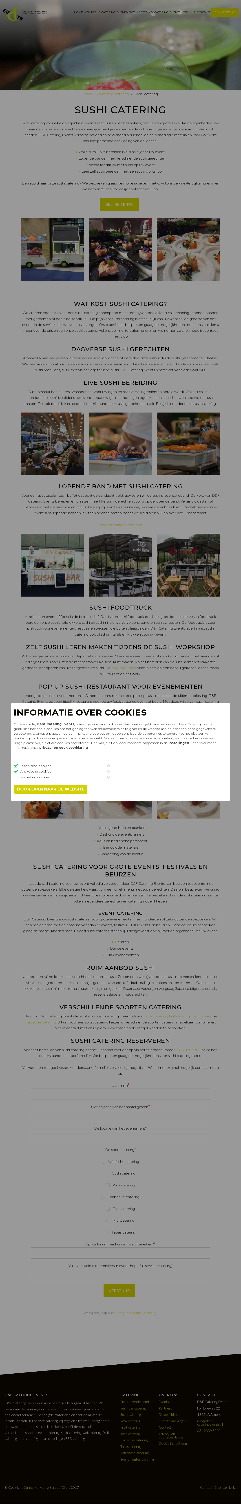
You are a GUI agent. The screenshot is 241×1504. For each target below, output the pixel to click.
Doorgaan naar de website (67, 789)
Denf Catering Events (71, 724)
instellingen (117, 748)
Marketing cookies (51, 777)
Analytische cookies (51, 771)
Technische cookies (51, 766)
